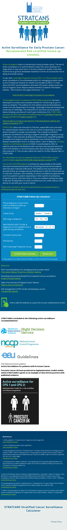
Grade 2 (48, 213)
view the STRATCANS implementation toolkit (33, 160)
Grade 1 (39, 213)
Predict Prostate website (11, 278)
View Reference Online (10, 458)
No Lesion (40, 227)
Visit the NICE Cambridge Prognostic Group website (33, 95)
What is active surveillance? (12, 285)
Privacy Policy (56, 522)
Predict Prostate (26, 117)
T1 (37, 219)
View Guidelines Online (10, 442)
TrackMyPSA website (9, 291)
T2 (41, 219)
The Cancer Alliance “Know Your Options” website (21, 272)
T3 (46, 219)
